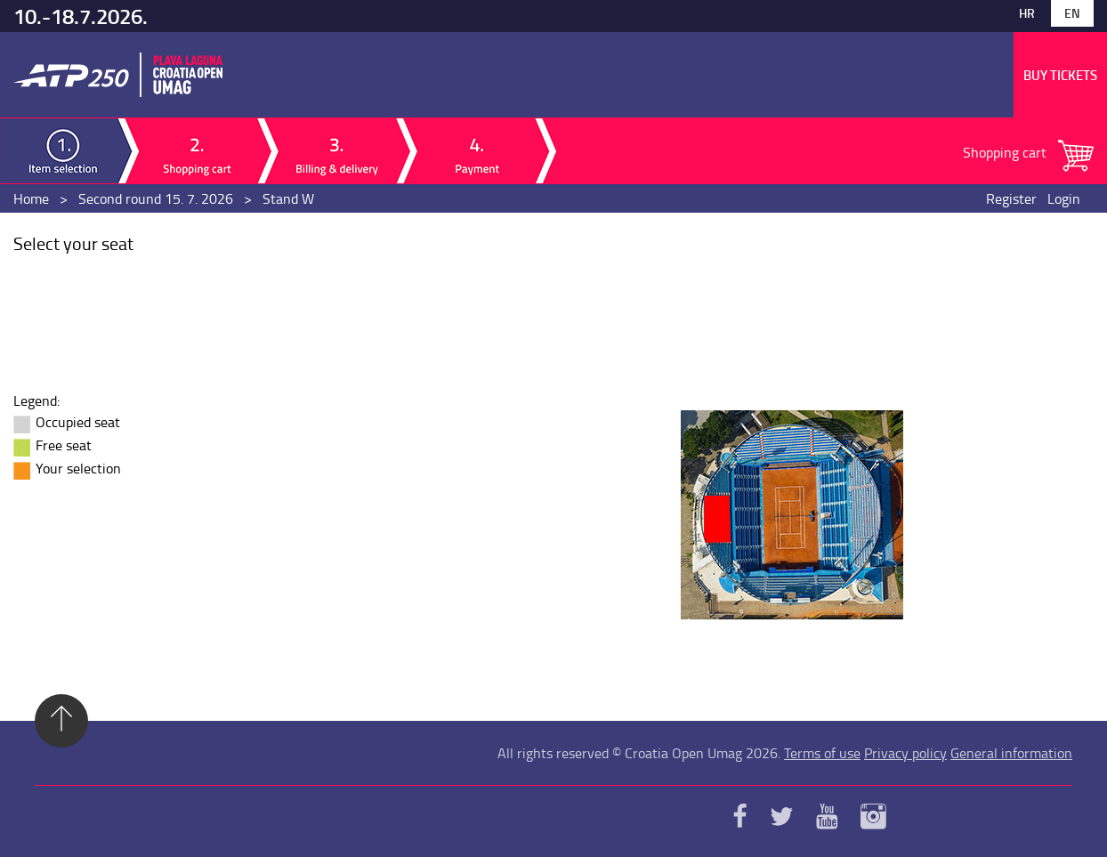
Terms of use (822, 753)
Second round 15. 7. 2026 (155, 198)
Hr (1027, 13)
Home (31, 198)
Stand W (288, 198)
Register (1011, 198)
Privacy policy (905, 753)
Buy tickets (1060, 75)
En (1072, 13)
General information (1011, 753)
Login (1063, 198)
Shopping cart (1006, 152)
